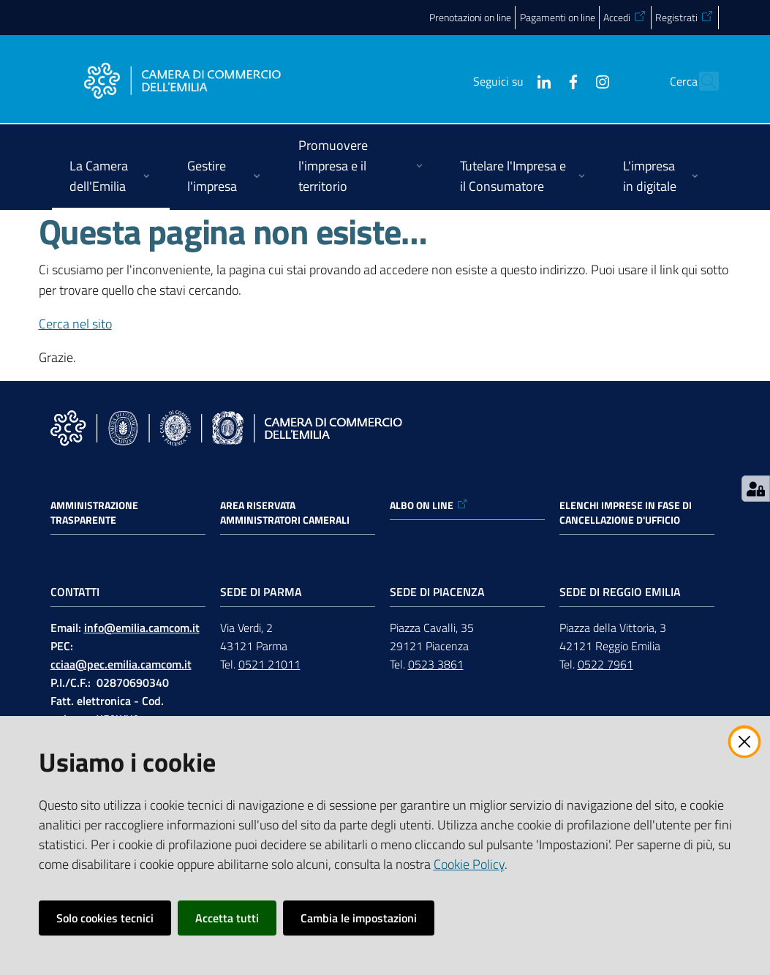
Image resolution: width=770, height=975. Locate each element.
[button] (701, 81)
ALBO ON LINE (429, 505)
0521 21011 (269, 664)
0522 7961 (605, 664)
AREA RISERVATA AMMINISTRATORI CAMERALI (285, 512)
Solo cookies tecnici (105, 918)
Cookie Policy (469, 864)
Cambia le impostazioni (359, 918)
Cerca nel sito (75, 324)
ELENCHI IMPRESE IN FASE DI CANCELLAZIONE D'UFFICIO (625, 512)
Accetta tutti (227, 918)
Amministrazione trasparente (94, 512)
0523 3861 (436, 664)
